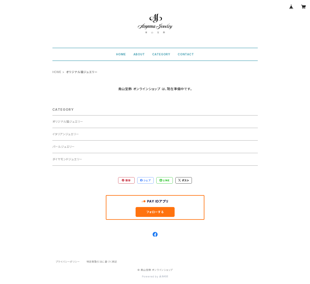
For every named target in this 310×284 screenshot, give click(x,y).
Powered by (155, 276)
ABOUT (139, 54)
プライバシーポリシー (68, 261)
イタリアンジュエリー (65, 134)
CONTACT (186, 54)
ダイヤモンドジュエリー (67, 159)
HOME (121, 54)
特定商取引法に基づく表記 (101, 261)
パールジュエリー (63, 146)
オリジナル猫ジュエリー (67, 121)
